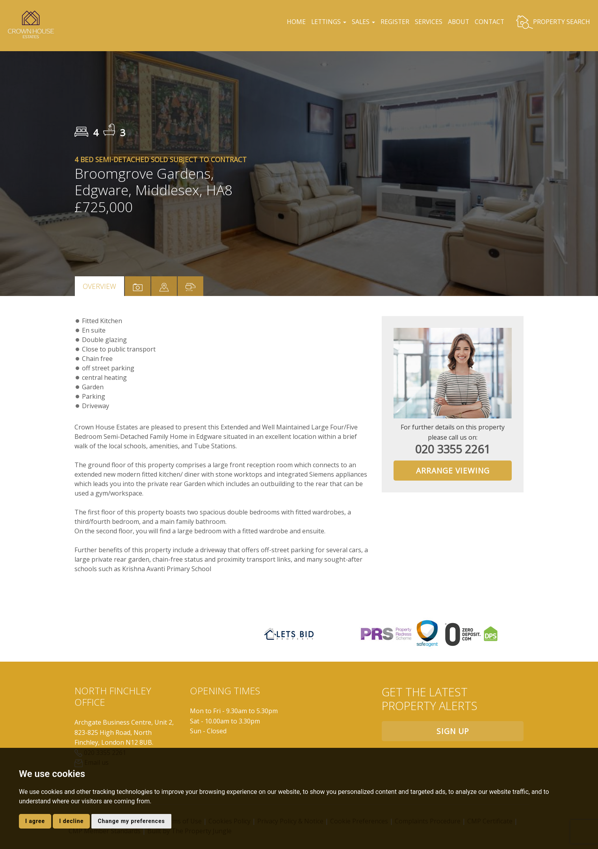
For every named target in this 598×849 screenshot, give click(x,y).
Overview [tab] (99, 286)
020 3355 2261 (452, 449)
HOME (292, 21)
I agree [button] (35, 821)
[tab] (164, 286)
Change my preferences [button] (131, 821)
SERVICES (427, 21)
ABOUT (458, 21)
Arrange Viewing (453, 470)
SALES (361, 21)
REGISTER (393, 21)
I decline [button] (71, 821)
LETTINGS (325, 21)
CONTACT (489, 21)
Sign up (452, 731)
